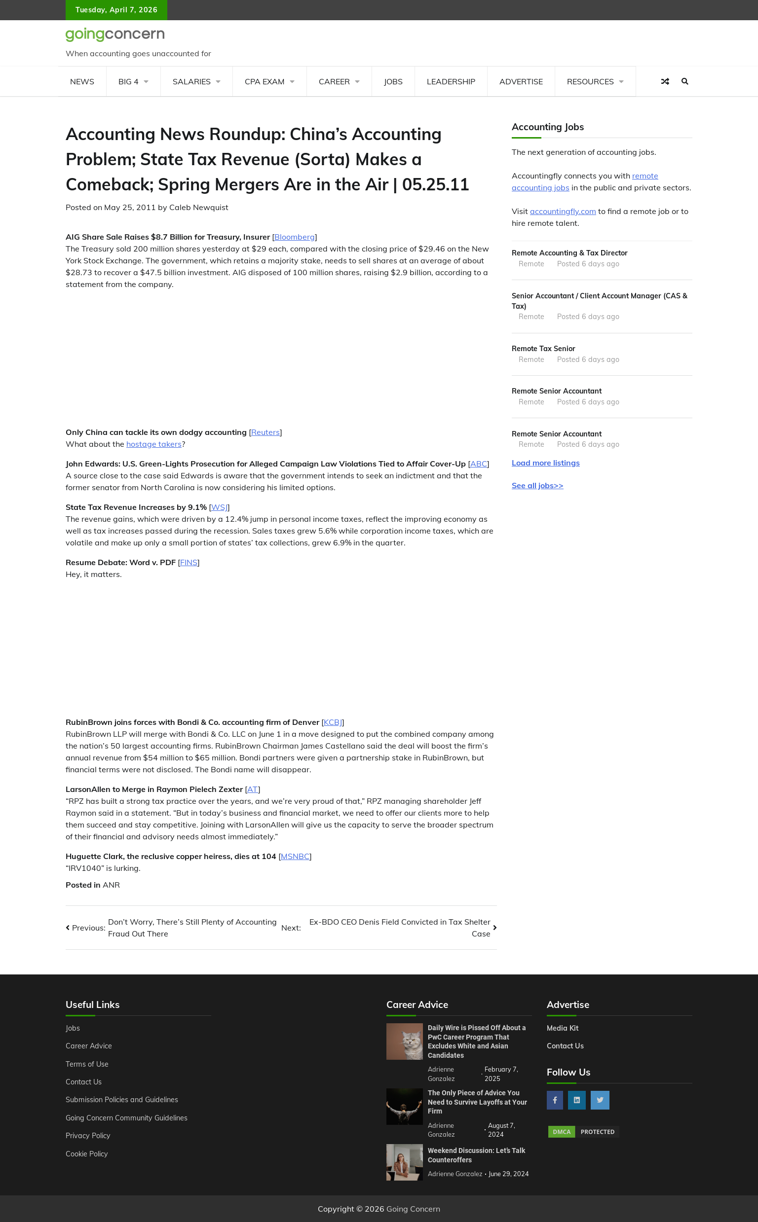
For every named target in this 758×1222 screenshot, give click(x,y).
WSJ (219, 507)
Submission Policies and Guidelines (122, 1099)
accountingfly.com (563, 211)
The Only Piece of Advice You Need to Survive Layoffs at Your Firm (477, 1102)
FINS (188, 562)
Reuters (265, 432)
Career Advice (89, 1046)
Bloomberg (294, 237)
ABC (478, 463)
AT (252, 789)
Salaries (192, 81)
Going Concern (413, 1209)
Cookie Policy (87, 1154)
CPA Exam (265, 81)
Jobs (393, 81)
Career (334, 81)
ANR (111, 885)
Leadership (451, 81)
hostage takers (154, 444)
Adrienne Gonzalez (455, 1174)
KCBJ (333, 722)
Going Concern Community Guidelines (127, 1118)
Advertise (521, 81)
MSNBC (295, 856)
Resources (590, 81)
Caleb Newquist (198, 207)
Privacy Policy (88, 1135)
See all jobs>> (538, 485)
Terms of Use (87, 1064)
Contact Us (84, 1082)
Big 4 (128, 81)
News (82, 81)
